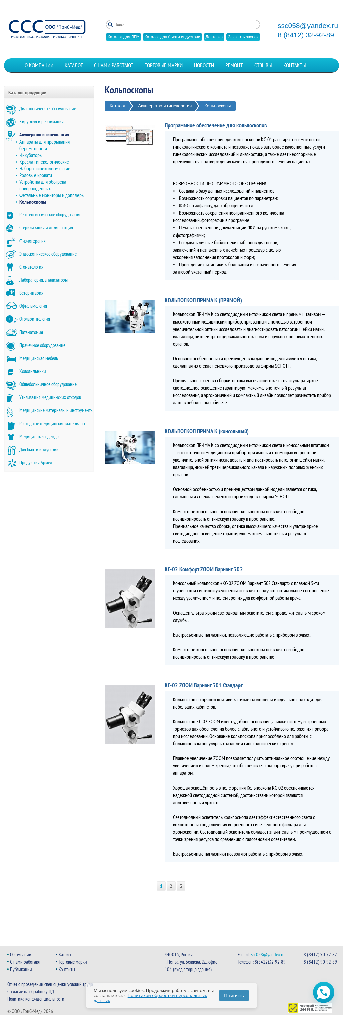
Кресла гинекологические (44, 161)
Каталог (74, 65)
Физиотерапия (32, 241)
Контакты (294, 65)
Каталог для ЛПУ (123, 37)
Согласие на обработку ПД (30, 991)
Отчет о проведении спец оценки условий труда (50, 984)
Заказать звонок (243, 37)
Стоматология (31, 267)
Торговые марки (164, 65)
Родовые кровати (35, 175)
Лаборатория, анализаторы (43, 280)
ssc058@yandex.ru (308, 26)
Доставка (214, 37)
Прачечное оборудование (42, 345)
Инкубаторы (31, 155)
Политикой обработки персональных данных (150, 997)
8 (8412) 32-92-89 (306, 35)
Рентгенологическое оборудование (50, 214)
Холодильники (32, 371)
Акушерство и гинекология (44, 134)
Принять (234, 995)
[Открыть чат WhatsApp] (323, 992)
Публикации (21, 969)
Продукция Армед (35, 462)
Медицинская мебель (38, 358)
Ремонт (234, 65)
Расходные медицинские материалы (52, 423)
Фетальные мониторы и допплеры (52, 195)
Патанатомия (31, 332)
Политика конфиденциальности (35, 999)
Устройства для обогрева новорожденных (42, 185)
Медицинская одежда (39, 436)
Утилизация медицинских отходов (50, 397)
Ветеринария (31, 293)
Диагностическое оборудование (47, 108)
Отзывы (263, 65)
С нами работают (113, 65)
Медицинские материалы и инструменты (56, 410)
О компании (39, 65)
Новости (204, 65)
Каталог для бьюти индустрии (172, 37)
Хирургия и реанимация (41, 121)
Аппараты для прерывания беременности (44, 145)
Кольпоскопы (32, 201)
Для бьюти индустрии (39, 449)
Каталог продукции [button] (27, 92)
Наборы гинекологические (44, 168)
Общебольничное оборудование (48, 384)
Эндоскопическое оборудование (48, 254)
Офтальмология (33, 306)
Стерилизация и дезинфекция (46, 227)
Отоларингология (34, 319)
